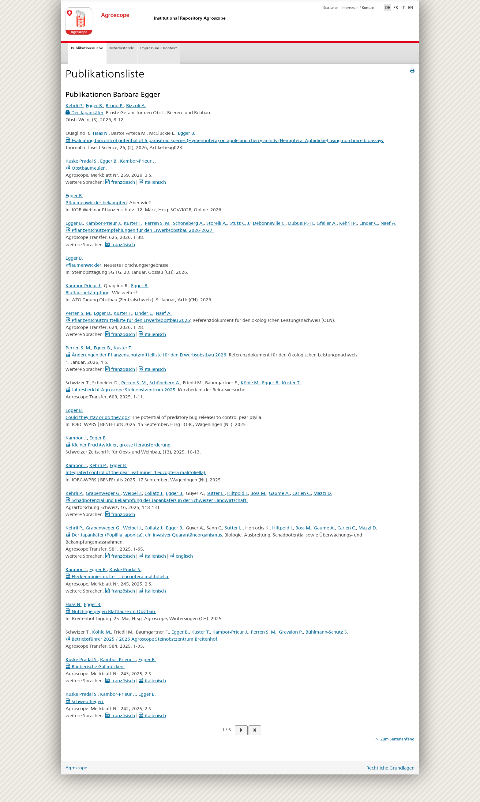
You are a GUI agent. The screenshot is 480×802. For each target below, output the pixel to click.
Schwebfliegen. (85, 701)
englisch (181, 556)
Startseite (330, 8)
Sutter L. (216, 493)
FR (395, 7)
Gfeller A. (327, 223)
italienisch (152, 182)
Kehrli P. (74, 105)
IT (403, 7)
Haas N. (101, 133)
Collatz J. (153, 493)
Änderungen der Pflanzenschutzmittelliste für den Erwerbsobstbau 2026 (146, 355)
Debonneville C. (269, 223)
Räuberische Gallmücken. (95, 666)
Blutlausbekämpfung (88, 293)
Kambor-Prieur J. (138, 161)
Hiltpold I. (237, 493)
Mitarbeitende (121, 48)
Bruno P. (115, 105)
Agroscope (76, 767)
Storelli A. (216, 223)
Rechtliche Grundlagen (390, 768)
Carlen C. (301, 493)
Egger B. (94, 105)
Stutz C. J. (240, 223)
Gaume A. (279, 493)
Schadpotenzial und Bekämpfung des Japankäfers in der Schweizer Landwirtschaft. (157, 500)
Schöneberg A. (188, 223)
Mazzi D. (322, 493)
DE (388, 7)
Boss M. (258, 493)
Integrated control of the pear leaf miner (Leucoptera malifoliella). (136, 472)
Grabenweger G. (103, 493)
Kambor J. (76, 438)
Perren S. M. (158, 223)
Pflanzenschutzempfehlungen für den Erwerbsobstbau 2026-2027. (140, 230)
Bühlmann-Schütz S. (327, 632)
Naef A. (388, 223)
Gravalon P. (291, 632)
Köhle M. (250, 383)
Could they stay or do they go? (97, 417)
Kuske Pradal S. (82, 161)
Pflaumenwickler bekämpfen (96, 202)
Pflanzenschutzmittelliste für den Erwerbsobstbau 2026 (128, 320)
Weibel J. (132, 493)
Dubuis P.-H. (301, 223)
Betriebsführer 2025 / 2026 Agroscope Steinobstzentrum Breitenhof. (142, 639)
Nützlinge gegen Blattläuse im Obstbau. (111, 611)
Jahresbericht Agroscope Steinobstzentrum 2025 (120, 390)
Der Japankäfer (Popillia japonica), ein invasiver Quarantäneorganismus (144, 535)
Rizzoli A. (136, 105)
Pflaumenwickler (83, 265)
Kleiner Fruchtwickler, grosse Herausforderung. (119, 445)
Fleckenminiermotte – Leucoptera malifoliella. (117, 576)
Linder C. (368, 223)
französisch (120, 182)
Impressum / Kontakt (358, 8)
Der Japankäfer (84, 112)
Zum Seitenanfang (397, 738)
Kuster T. (133, 223)
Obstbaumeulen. (86, 168)
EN (410, 7)
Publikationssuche (87, 48)
